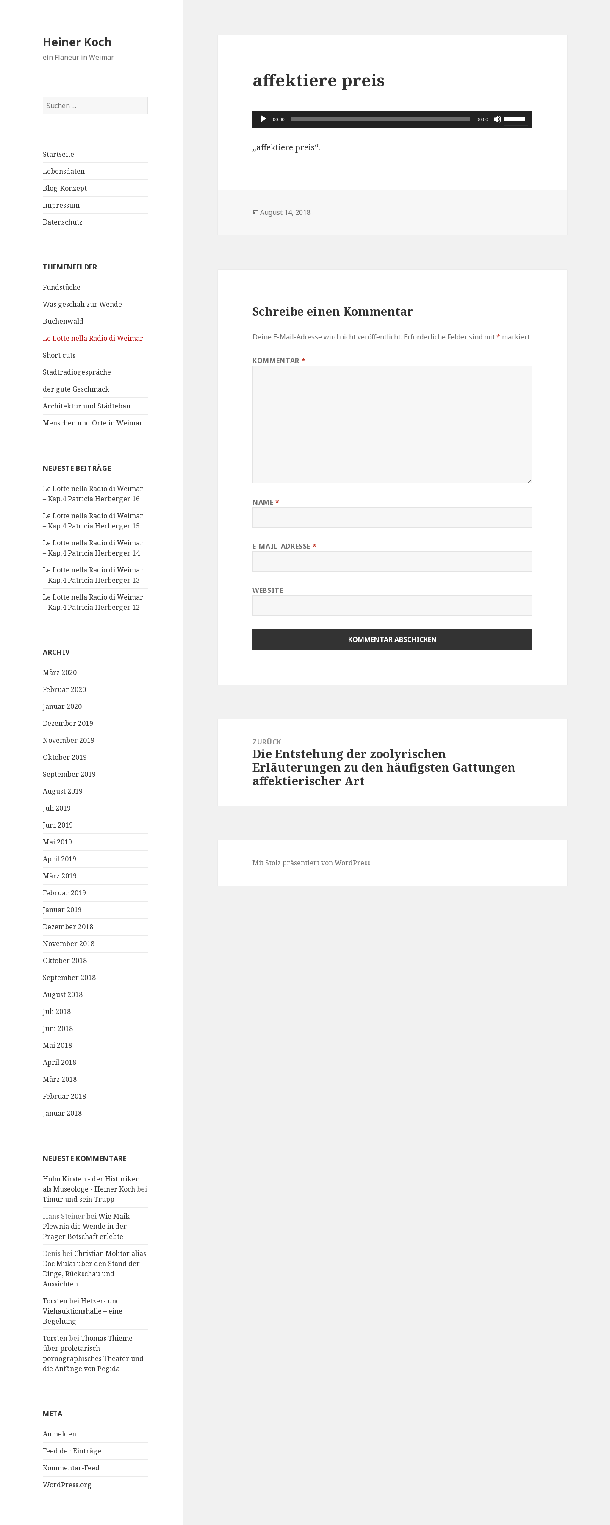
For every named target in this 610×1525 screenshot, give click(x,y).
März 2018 (60, 1079)
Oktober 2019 (65, 757)
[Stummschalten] (497, 119)
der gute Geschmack (76, 389)
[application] (392, 119)
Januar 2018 (62, 1113)
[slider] (380, 119)
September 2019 (69, 774)
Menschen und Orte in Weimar (93, 423)
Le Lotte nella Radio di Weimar (93, 338)
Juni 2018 (58, 1028)
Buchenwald (63, 321)
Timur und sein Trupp (78, 1199)
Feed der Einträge (72, 1451)
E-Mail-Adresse (284, 546)
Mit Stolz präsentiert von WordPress (311, 862)
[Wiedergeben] (263, 119)
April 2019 (59, 859)
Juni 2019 (58, 825)
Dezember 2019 (68, 723)
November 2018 (68, 944)
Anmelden (59, 1434)
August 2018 (63, 995)
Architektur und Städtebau (86, 406)
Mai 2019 (57, 842)
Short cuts (59, 355)
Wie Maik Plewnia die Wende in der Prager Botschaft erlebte (86, 1226)
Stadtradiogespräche (77, 372)
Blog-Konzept (65, 188)
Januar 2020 (62, 706)
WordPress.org (67, 1485)
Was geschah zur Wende (82, 304)
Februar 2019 (64, 893)
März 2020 (60, 673)
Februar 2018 (64, 1096)
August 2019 (63, 791)
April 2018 (59, 1062)
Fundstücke (61, 287)
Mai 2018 (57, 1045)
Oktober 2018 (65, 961)
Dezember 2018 (68, 927)
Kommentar (278, 360)
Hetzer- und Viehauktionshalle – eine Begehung (82, 1311)
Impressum (61, 205)
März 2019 (60, 876)
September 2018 (69, 978)
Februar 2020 (64, 689)
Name (266, 502)
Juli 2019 (57, 808)
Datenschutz (63, 222)
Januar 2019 (62, 910)
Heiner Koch (77, 42)
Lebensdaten (64, 171)
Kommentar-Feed (71, 1468)
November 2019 (68, 740)
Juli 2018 (57, 1012)
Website (267, 590)
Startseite (58, 154)
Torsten (55, 1301)
